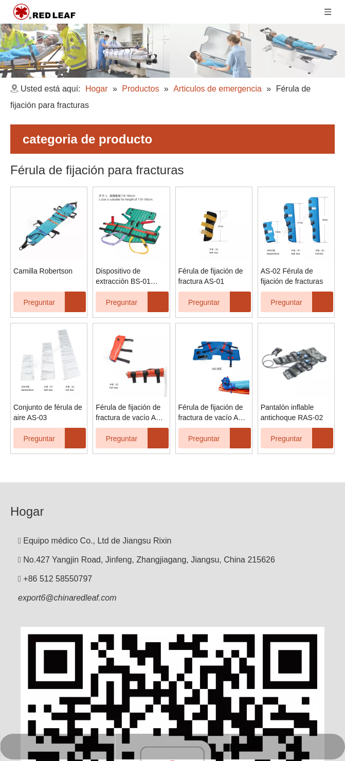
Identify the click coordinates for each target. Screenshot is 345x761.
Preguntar (34, 302)
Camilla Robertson (42, 271)
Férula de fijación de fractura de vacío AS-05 (212, 413)
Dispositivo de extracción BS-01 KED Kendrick (123, 276)
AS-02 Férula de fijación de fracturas (292, 276)
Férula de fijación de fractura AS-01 (210, 276)
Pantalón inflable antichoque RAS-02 (292, 412)
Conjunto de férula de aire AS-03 (47, 412)
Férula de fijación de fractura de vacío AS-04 (129, 413)
